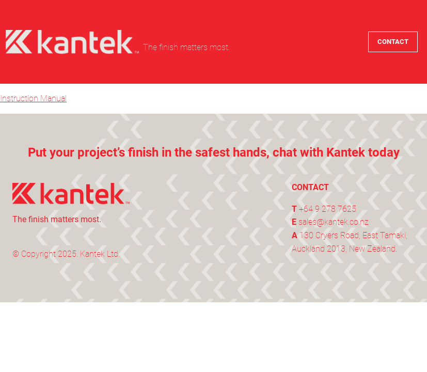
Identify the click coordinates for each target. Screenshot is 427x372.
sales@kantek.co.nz (333, 222)
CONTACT (392, 41)
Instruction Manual (33, 98)
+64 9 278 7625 (327, 209)
